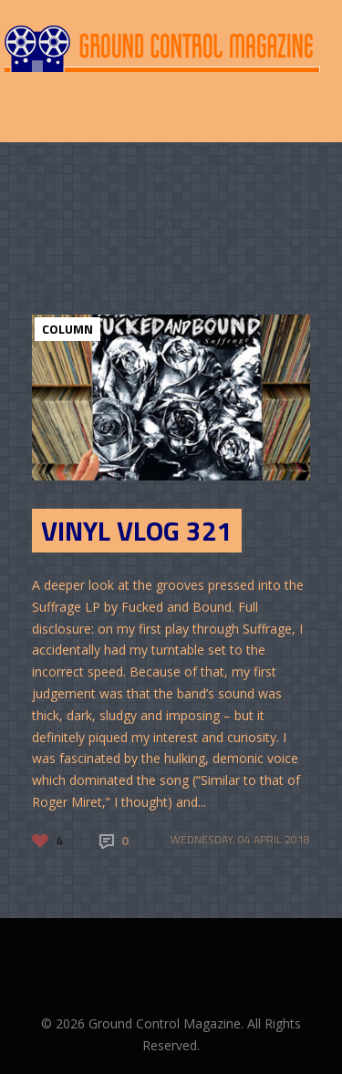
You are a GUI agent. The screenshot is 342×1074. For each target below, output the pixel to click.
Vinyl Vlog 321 (137, 531)
